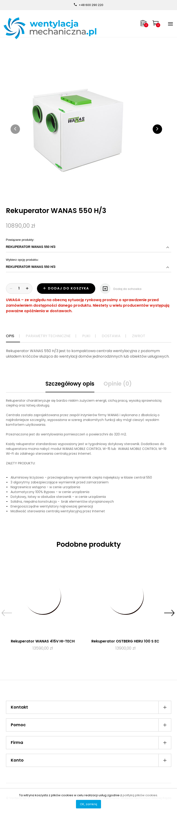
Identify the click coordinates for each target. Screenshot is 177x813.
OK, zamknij (88, 804)
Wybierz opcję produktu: (88, 265)
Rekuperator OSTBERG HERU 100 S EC (125, 641)
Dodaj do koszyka (66, 288)
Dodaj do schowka (120, 287)
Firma (91, 742)
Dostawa (111, 336)
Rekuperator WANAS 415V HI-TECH (43, 641)
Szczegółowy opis (69, 383)
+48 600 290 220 (91, 5)
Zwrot (138, 336)
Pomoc (91, 725)
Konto (91, 760)
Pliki (86, 336)
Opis (10, 336)
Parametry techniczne (48, 336)
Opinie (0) (118, 383)
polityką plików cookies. (140, 795)
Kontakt (91, 707)
